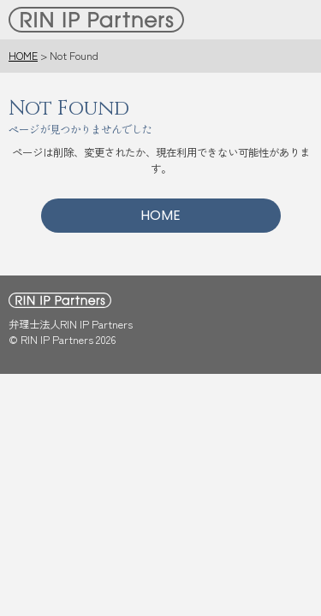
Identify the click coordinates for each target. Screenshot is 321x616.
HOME (23, 55)
